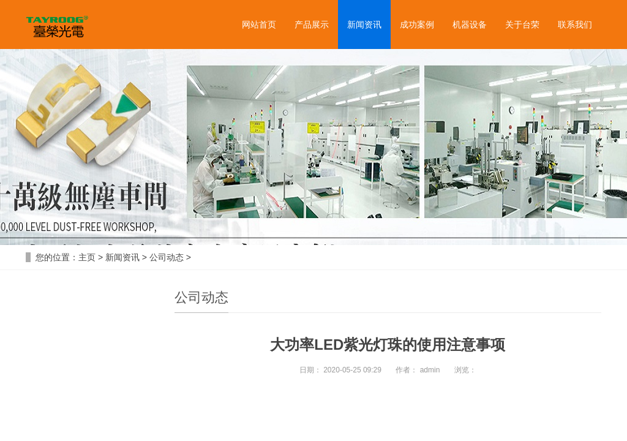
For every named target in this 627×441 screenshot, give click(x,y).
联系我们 (575, 24)
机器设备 (469, 24)
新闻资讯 (364, 24)
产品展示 (312, 24)
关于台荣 (522, 24)
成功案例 (417, 24)
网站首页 (259, 24)
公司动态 (166, 257)
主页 (87, 257)
